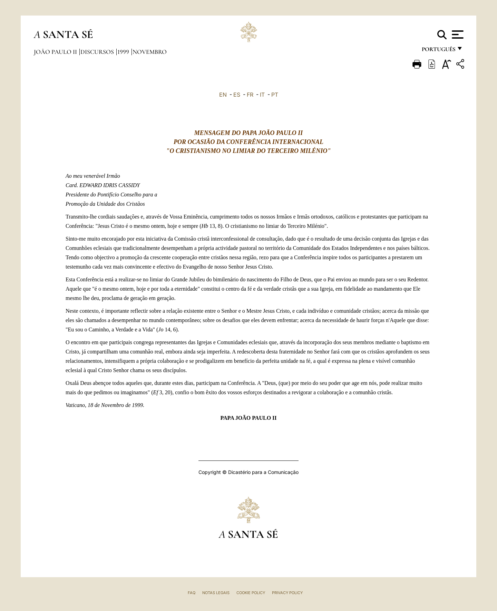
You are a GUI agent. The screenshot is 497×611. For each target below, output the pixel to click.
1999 (123, 52)
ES (236, 94)
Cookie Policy (250, 592)
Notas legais (216, 592)
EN (223, 94)
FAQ (191, 592)
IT (262, 94)
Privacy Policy (287, 592)
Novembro (150, 52)
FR (250, 94)
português (438, 51)
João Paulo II (56, 52)
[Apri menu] (457, 34)
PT (274, 94)
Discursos (97, 52)
